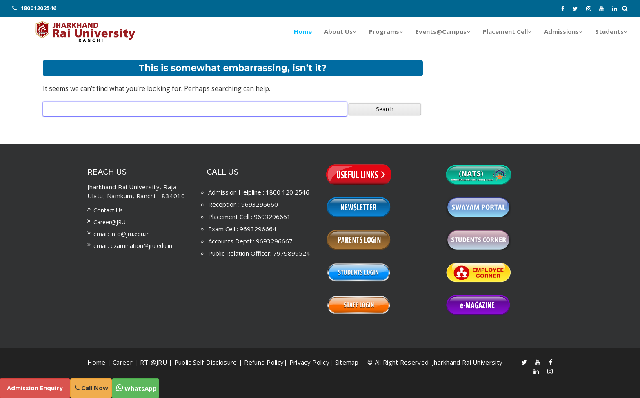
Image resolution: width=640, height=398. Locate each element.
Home (96, 362)
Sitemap (347, 362)
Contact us (108, 210)
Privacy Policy (309, 362)
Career (123, 362)
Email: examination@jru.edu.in (132, 246)
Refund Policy (264, 362)
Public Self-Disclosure (205, 362)
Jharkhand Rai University (467, 362)
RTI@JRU (153, 362)
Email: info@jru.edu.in (121, 234)
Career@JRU (109, 222)
